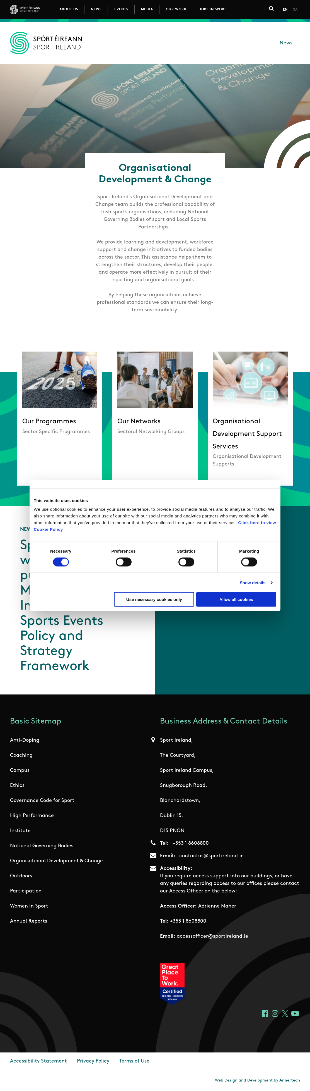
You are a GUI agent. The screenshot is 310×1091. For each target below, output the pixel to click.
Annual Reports (28, 921)
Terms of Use (134, 1061)
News (96, 9)
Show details (253, 582)
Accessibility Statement (38, 1061)
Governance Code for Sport (42, 800)
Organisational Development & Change (56, 861)
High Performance (32, 815)
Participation (26, 891)
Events (121, 9)
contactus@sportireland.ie (211, 856)
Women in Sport (29, 906)
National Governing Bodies (41, 846)
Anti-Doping (24, 740)
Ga (295, 9)
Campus (20, 770)
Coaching (21, 755)
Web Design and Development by (257, 1080)
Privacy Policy (93, 1061)
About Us (68, 9)
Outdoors (21, 876)
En (285, 9)
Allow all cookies (236, 599)
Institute (20, 831)
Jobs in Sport (212, 9)
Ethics (17, 785)
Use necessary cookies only (154, 599)
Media (147, 9)
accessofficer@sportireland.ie (212, 936)
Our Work (176, 9)
